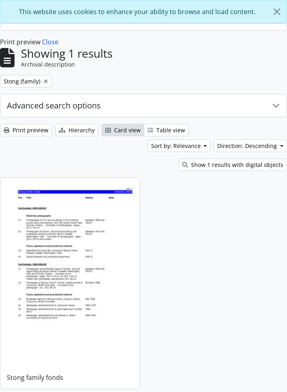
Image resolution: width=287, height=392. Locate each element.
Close (50, 42)
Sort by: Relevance (176, 146)
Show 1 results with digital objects (232, 165)
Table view (166, 130)
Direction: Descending (248, 146)
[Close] (277, 11)
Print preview (26, 130)
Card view (123, 130)
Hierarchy (77, 130)
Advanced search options (54, 105)
